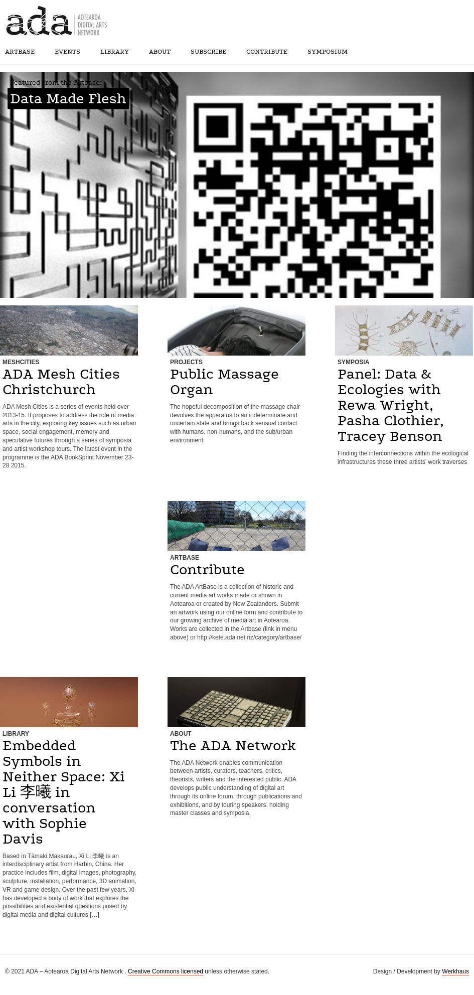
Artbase (20, 51)
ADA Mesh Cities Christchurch (61, 382)
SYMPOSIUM (327, 51)
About (160, 51)
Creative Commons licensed (165, 971)
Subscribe (208, 51)
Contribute (266, 51)
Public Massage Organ (224, 382)
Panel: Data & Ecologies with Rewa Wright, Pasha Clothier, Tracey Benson (391, 405)
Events (67, 51)
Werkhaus (455, 971)
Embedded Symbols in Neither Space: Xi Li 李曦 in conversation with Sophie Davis (64, 792)
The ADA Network (233, 746)
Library (114, 51)
